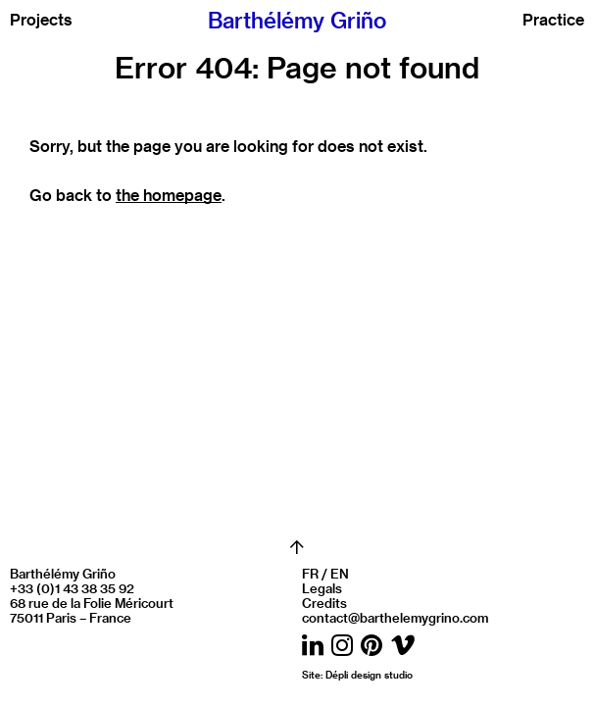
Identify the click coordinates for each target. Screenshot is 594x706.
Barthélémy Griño (297, 20)
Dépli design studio (369, 675)
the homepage (169, 194)
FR (310, 573)
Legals (322, 587)
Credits (324, 602)
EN (339, 573)
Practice (553, 19)
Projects (41, 19)
